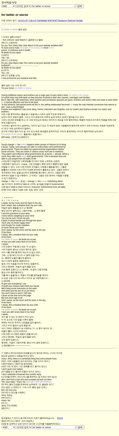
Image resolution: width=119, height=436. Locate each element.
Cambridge (42, 20)
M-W (50, 20)
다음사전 (33, 20)
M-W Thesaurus (59, 20)
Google (79, 20)
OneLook (71, 20)
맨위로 (60, 418)
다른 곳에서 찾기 (9, 20)
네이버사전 (23, 20)
